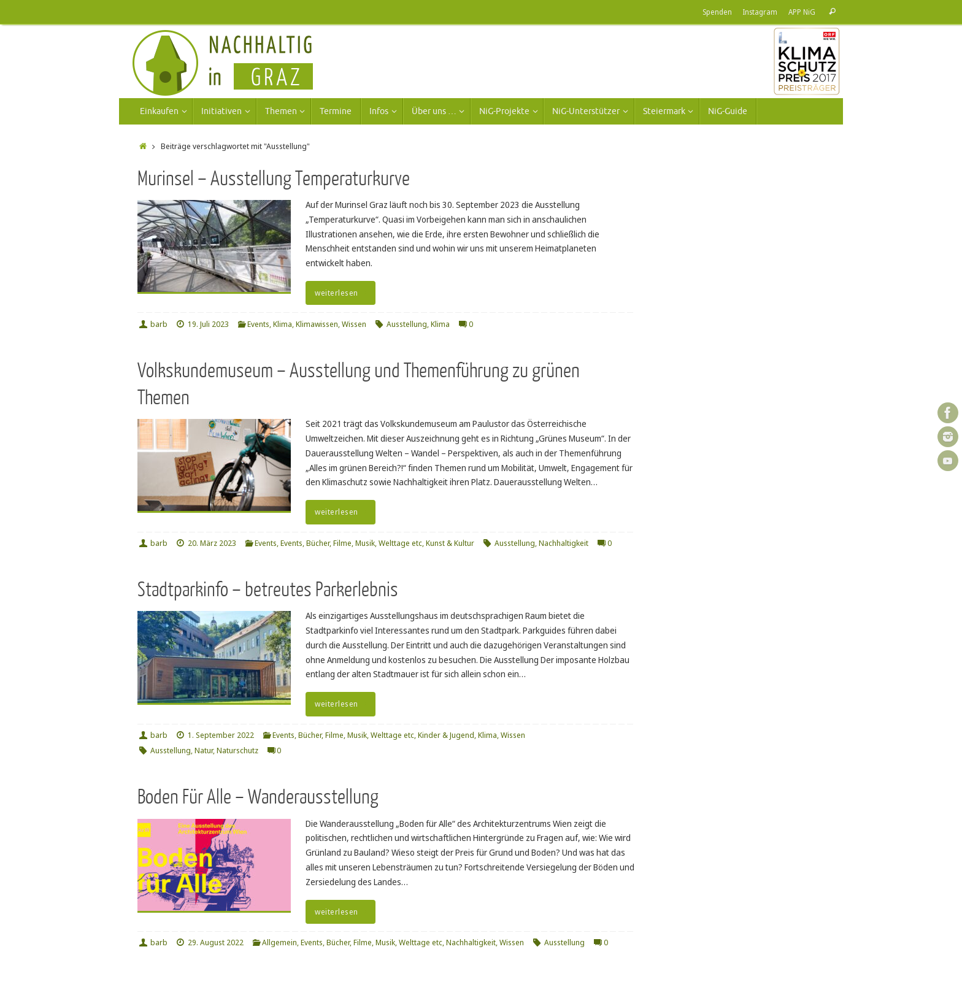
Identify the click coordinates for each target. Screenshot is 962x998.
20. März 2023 (212, 543)
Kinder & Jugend (446, 735)
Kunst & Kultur (450, 543)
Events (258, 324)
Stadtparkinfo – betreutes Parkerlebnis (267, 590)
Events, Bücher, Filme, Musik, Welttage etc (351, 543)
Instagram (760, 12)
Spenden (717, 12)
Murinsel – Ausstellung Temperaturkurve (273, 179)
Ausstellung (407, 324)
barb (158, 324)
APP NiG (801, 12)
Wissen (354, 324)
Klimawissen (317, 324)
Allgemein (279, 942)
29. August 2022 (216, 942)
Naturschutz (237, 750)
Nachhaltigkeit (563, 543)
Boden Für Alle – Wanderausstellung (258, 797)
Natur (203, 750)
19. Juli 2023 (208, 324)
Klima (282, 324)
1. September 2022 (221, 735)
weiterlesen (343, 293)
